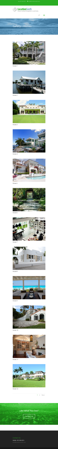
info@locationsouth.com (19, 442)
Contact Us (29, 416)
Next (43, 395)
